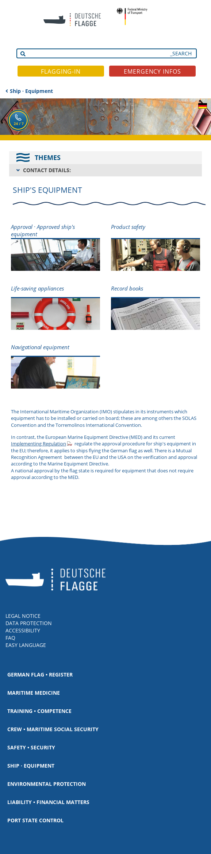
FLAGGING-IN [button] (61, 71)
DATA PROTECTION (28, 623)
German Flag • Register (40, 674)
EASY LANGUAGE (25, 645)
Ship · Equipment (31, 90)
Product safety (128, 226)
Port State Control (35, 820)
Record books (127, 288)
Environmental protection (46, 783)
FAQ (10, 637)
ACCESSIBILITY (22, 630)
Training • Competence (39, 710)
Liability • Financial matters (48, 802)
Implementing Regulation (38, 443)
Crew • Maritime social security (53, 729)
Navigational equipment (40, 347)
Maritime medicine (33, 692)
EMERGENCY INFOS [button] (152, 71)
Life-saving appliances (37, 288)
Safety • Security (31, 747)
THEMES (48, 157)
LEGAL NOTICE (23, 615)
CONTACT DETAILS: (47, 170)
